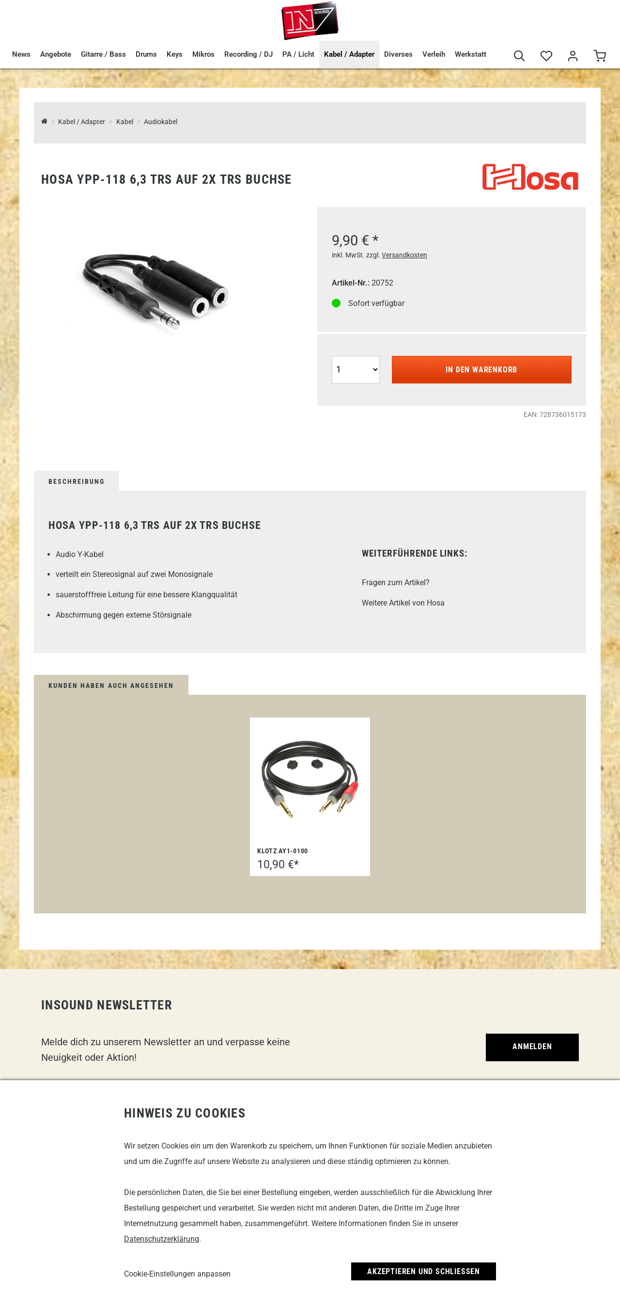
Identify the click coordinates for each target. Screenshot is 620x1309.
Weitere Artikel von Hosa (403, 602)
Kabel (124, 122)
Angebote (55, 54)
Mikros (203, 54)
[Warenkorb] (599, 56)
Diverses (398, 54)
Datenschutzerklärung (161, 1239)
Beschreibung (76, 481)
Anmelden (532, 1046)
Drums (146, 54)
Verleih (433, 54)
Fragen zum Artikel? (396, 582)
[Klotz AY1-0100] (310, 779)
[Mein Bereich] (572, 56)
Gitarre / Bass (103, 54)
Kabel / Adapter (349, 54)
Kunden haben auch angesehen (111, 685)
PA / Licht (298, 54)
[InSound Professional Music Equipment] (44, 122)
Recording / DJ (248, 54)
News (21, 54)
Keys (175, 54)
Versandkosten (404, 255)
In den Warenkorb (481, 369)
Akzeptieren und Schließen (423, 1271)
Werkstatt (470, 54)
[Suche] (519, 56)
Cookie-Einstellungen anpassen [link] (177, 1273)
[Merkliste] (546, 56)
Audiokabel (160, 122)
